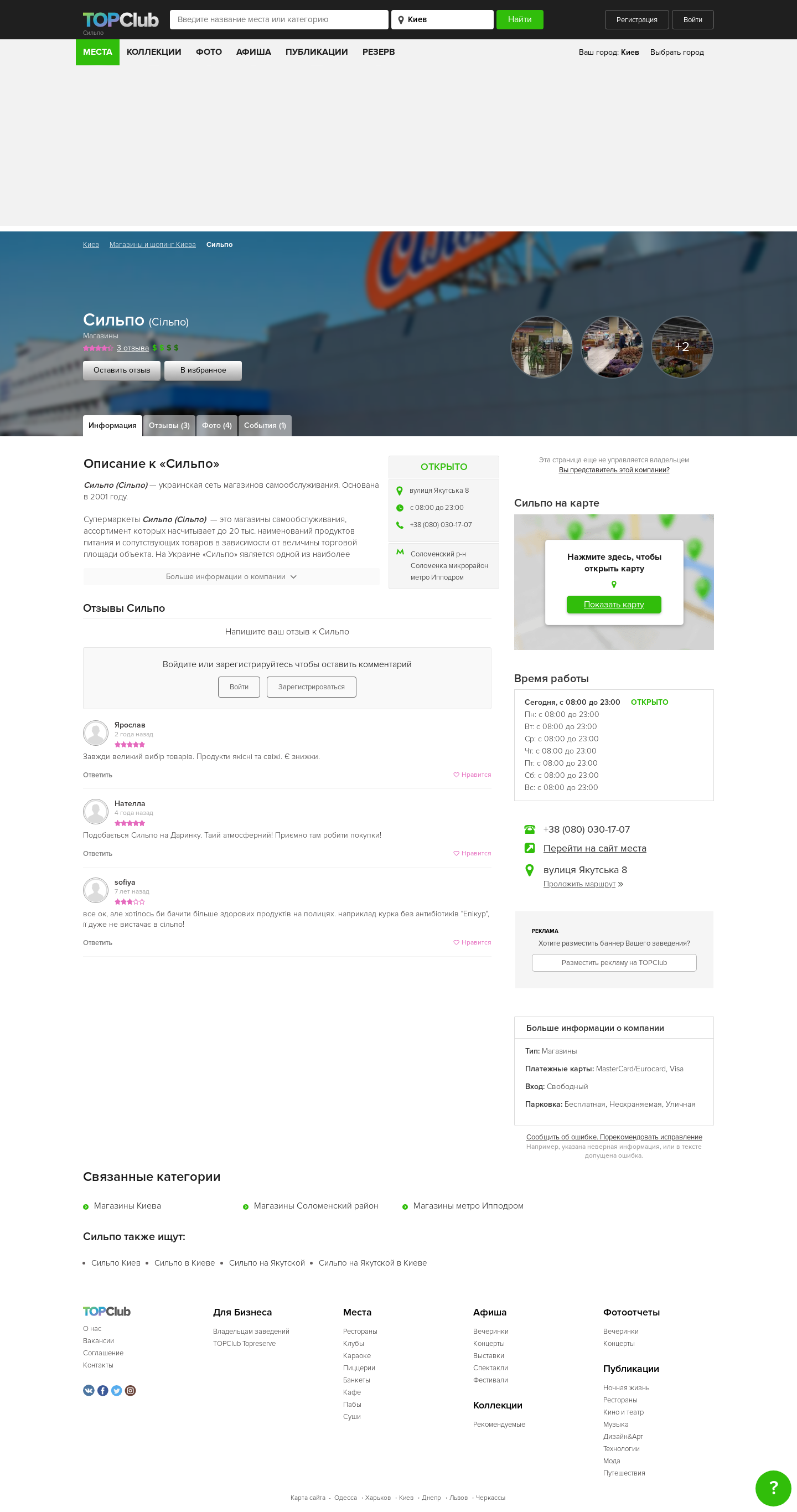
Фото (209, 52)
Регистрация (637, 20)
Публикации (317, 52)
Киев (91, 244)
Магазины (100, 335)
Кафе (352, 1392)
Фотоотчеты (631, 1312)
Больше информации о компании (231, 576)
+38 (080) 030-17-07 (441, 524)
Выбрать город (677, 52)
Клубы (353, 1343)
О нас (92, 1328)
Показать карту (614, 604)
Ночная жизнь (626, 1388)
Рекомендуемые (499, 1424)
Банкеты (356, 1380)
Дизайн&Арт (623, 1436)
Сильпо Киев (116, 1263)
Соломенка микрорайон (449, 565)
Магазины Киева (127, 1205)
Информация (113, 425)
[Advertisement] (398, 148)
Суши (352, 1416)
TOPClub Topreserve (244, 1343)
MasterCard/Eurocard (631, 1069)
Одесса (345, 1498)
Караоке (357, 1355)
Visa (677, 1069)
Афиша (253, 52)
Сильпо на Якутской (267, 1263)
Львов (458, 1498)
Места (97, 52)
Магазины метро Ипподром (468, 1205)
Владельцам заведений (251, 1331)
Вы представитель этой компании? (614, 470)
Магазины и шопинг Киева (153, 244)
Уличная (681, 1104)
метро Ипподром (437, 577)
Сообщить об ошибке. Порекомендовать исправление (614, 1137)
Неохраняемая (635, 1104)
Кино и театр (623, 1412)
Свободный (567, 1086)
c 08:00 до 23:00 (437, 507)
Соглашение (103, 1353)
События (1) (265, 425)
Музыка (616, 1424)
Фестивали (490, 1380)
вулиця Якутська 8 (439, 490)
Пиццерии (359, 1368)
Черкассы (490, 1498)
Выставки (488, 1355)
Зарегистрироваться (311, 687)
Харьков (378, 1498)
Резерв (379, 52)
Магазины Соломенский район (316, 1205)
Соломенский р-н (438, 554)
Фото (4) (217, 425)
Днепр (431, 1498)
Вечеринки (491, 1331)
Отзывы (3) (169, 425)
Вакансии (98, 1340)
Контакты (98, 1365)
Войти (693, 20)
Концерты (489, 1343)
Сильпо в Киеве (184, 1263)
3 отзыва (133, 348)
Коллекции (154, 52)
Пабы (352, 1404)
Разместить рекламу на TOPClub (614, 962)
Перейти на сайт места (595, 848)
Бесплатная (585, 1104)
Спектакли (490, 1368)
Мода (611, 1461)
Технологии (621, 1448)
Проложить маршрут (583, 884)
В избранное (203, 370)
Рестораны (360, 1331)
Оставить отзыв (122, 370)
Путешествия (624, 1473)
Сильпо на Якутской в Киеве (373, 1263)
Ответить (97, 775)
